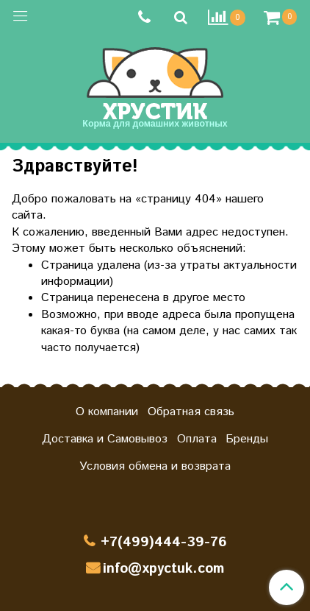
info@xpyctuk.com (163, 569)
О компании (107, 411)
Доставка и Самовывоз (104, 439)
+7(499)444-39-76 (164, 542)
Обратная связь (191, 411)
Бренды (247, 439)
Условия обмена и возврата (155, 466)
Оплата (197, 439)
